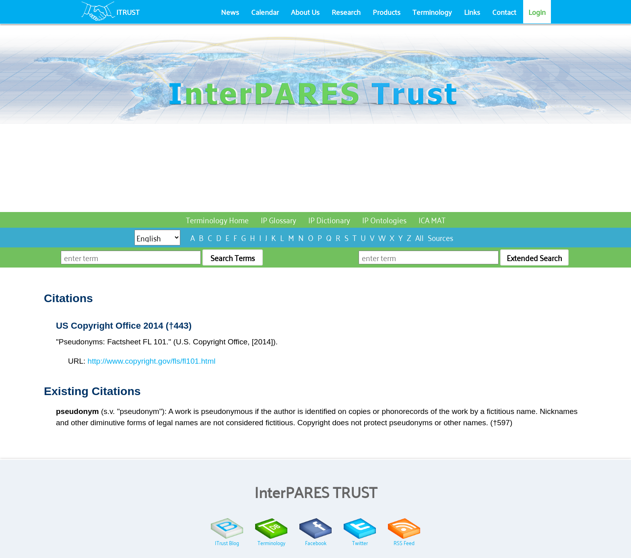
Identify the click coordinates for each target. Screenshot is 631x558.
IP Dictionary (329, 219)
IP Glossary (278, 219)
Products (386, 11)
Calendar (265, 11)
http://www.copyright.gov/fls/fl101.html (152, 361)
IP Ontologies (384, 219)
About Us (305, 11)
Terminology (432, 11)
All (419, 237)
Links (472, 11)
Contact (504, 11)
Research (346, 11)
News (230, 11)
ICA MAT (432, 219)
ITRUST (128, 11)
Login (537, 11)
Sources (440, 237)
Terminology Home (217, 219)
